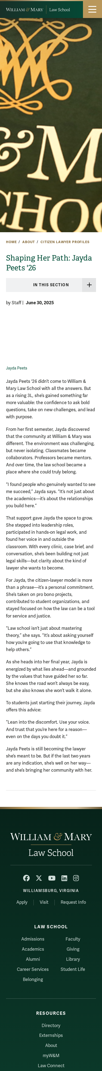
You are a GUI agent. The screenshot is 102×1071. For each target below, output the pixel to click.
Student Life (73, 969)
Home (11, 242)
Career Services (33, 969)
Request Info (73, 902)
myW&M (51, 1055)
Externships (51, 1035)
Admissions (32, 939)
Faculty (73, 939)
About (28, 242)
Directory (51, 1025)
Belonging (33, 979)
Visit (44, 902)
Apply (21, 902)
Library (73, 959)
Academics (33, 949)
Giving (73, 949)
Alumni (33, 959)
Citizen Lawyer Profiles (65, 242)
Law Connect (51, 1066)
